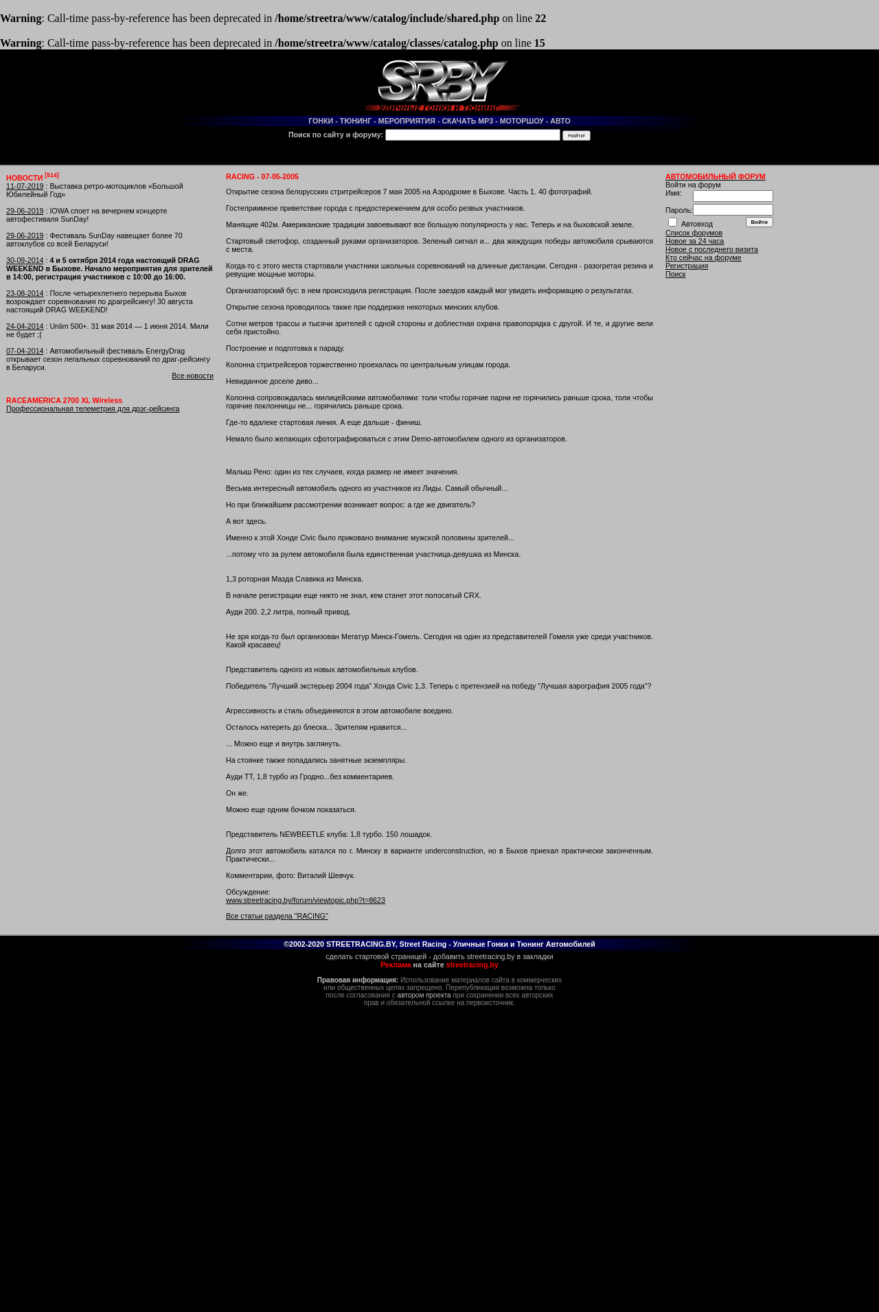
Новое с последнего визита (711, 249)
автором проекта (424, 995)
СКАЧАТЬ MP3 (467, 121)
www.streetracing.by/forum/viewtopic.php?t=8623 (305, 900)
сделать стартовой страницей (376, 956)
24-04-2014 (25, 326)
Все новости (193, 375)
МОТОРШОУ (522, 121)
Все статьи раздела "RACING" (277, 916)
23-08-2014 (25, 293)
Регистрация (686, 266)
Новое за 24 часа (694, 241)
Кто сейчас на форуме (703, 257)
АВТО (560, 121)
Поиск (675, 274)
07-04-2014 (25, 351)
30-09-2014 (25, 260)
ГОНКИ (320, 121)
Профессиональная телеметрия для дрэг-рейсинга (92, 408)
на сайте (439, 964)
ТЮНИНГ (356, 121)
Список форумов (693, 233)
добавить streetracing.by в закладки (493, 956)
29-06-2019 (25, 211)
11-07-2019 (25, 186)
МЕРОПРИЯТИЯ (406, 121)
